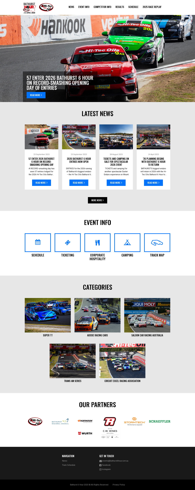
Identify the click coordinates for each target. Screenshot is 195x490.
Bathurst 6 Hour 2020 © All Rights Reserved (89, 485)
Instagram (105, 469)
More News (97, 200)
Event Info (83, 7)
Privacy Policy (119, 485)
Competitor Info (102, 7)
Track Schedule (68, 465)
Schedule (133, 7)
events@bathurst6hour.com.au (113, 461)
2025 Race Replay (152, 7)
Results (120, 7)
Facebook (105, 465)
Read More (36, 95)
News (71, 7)
